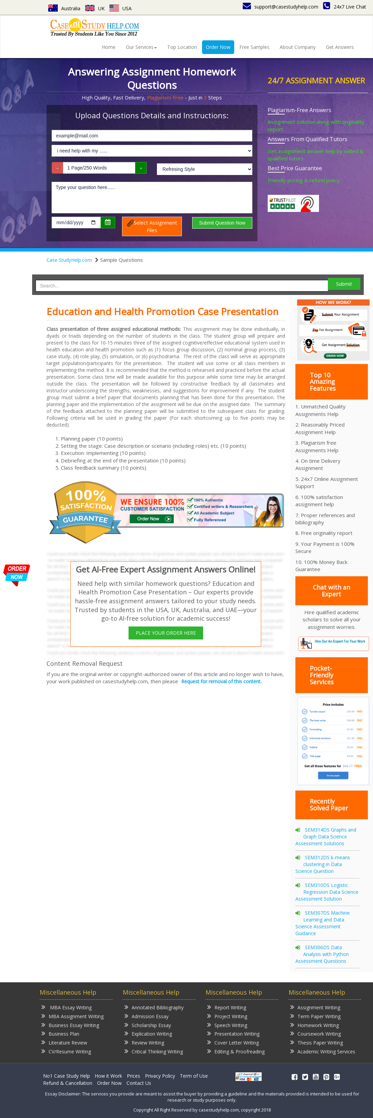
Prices (133, 1076)
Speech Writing (227, 1024)
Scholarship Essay (147, 1024)
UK (95, 8)
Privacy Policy (160, 1076)
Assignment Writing (315, 1007)
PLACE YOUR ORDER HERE (166, 633)
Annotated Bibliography (154, 1007)
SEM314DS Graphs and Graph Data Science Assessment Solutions (325, 836)
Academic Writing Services (322, 1051)
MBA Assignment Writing (72, 1016)
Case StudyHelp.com (69, 260)
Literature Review (64, 1042)
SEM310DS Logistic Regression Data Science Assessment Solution (326, 892)
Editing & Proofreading (236, 1051)
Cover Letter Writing (233, 1042)
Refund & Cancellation (67, 1083)
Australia (64, 8)
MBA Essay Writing (66, 1007)
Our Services (141, 47)
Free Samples (254, 47)
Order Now (218, 47)
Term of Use (194, 1076)
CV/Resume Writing (66, 1051)
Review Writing (144, 1042)
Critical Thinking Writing (153, 1051)
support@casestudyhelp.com (280, 6)
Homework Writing (314, 1024)
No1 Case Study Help (66, 1076)
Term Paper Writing (315, 1016)
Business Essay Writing (70, 1024)
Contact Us (138, 1083)
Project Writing (227, 1016)
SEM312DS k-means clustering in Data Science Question (322, 864)
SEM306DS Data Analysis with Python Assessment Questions (322, 954)
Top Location (182, 47)
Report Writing (226, 1007)
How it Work (108, 1076)
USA (120, 8)
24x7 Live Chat (344, 6)
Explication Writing (148, 1033)
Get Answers (340, 47)
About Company (298, 47)
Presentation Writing (233, 1033)
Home (109, 47)
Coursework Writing (315, 1033)
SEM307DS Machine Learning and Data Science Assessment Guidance (322, 923)
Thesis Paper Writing (316, 1042)
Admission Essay (146, 1016)
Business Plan (60, 1033)
